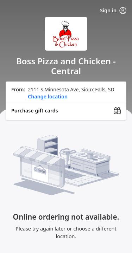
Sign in (113, 10)
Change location (48, 96)
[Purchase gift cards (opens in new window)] (66, 110)
